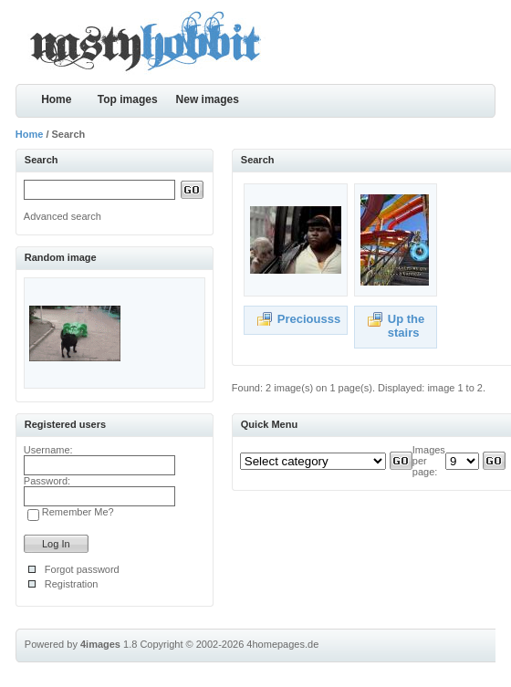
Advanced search (62, 216)
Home (56, 99)
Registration (72, 583)
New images (207, 99)
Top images (128, 99)
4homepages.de (282, 644)
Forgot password (82, 569)
